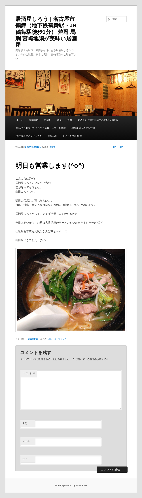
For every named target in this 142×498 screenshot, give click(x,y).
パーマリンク (60, 339)
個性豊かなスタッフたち (29, 136)
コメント (28, 373)
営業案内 (34, 120)
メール (25, 441)
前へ (113, 147)
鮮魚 (59, 120)
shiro (52, 147)
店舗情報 (52, 136)
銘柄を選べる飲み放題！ (84, 128)
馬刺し (47, 120)
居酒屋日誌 (32, 339)
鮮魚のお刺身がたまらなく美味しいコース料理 (41, 128)
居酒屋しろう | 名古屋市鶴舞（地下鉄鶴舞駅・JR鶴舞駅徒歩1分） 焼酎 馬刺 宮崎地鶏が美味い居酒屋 (46, 32)
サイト (25, 459)
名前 (24, 423)
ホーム (19, 120)
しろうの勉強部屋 (72, 136)
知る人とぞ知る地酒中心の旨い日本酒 (98, 120)
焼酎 (69, 120)
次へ (123, 147)
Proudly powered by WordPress (71, 485)
